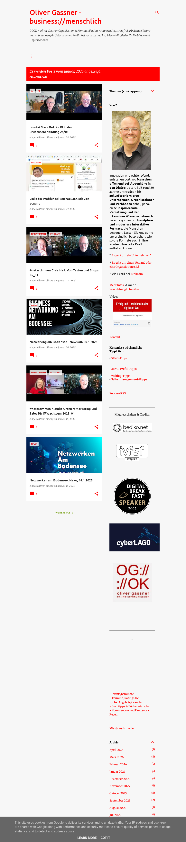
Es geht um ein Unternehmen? (131, 255)
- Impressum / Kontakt (44, 56)
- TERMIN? (108, 56)
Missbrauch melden (122, 728)
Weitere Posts (64, 512)
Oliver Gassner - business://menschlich (66, 16)
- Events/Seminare (121, 694)
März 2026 (116, 757)
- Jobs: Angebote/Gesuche (125, 702)
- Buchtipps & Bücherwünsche (129, 706)
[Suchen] (157, 12)
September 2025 (119, 800)
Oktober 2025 (118, 793)
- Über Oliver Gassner (80, 56)
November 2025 (119, 786)
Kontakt (114, 337)
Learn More (87, 838)
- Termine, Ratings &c (124, 698)
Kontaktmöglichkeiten (124, 289)
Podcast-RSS (117, 393)
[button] (96, 145)
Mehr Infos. (117, 285)
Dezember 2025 (119, 779)
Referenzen (130, 56)
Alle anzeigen (38, 76)
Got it (105, 838)
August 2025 (117, 808)
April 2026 (116, 750)
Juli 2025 (115, 815)
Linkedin (137, 274)
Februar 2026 (118, 764)
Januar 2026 (117, 771)
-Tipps (119, 358)
